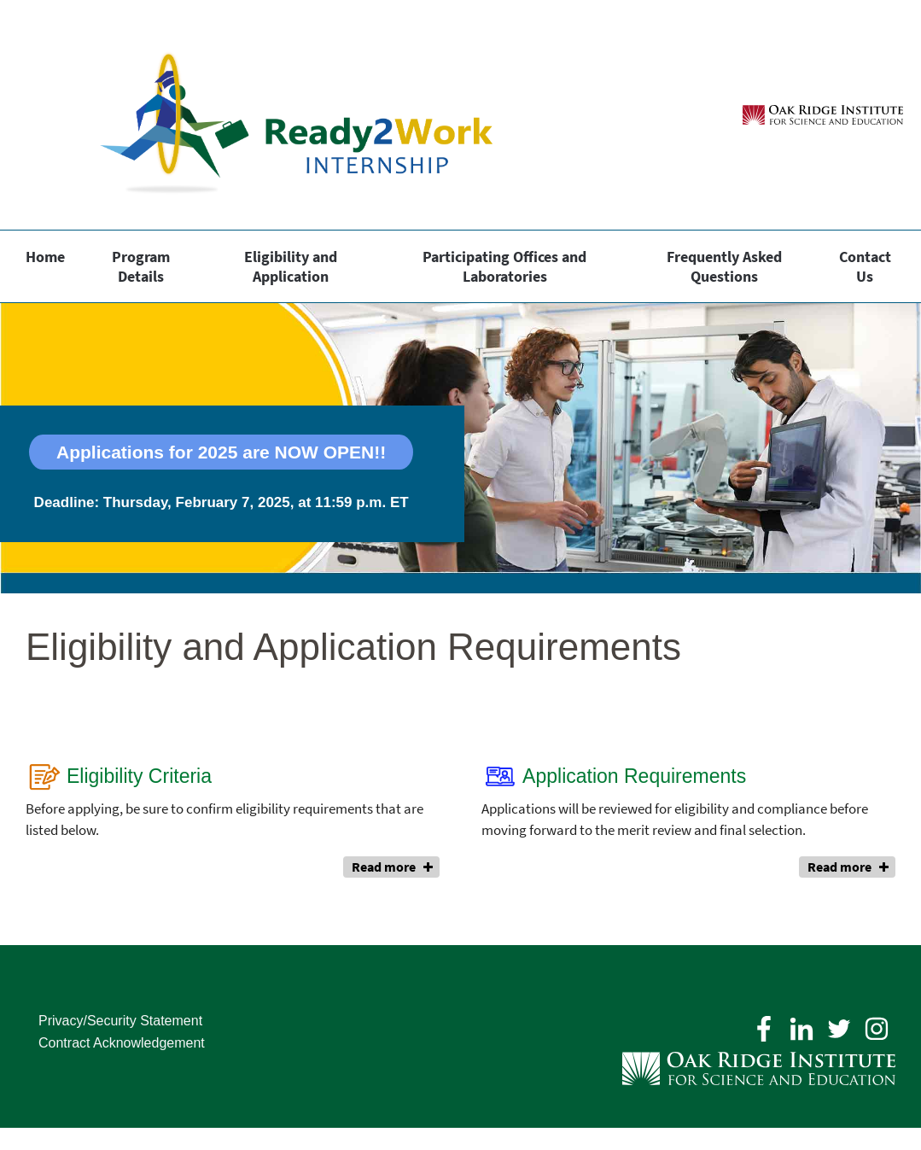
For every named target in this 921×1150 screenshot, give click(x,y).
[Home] (269, 115)
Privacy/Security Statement (120, 1020)
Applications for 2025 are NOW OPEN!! (221, 452)
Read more (384, 866)
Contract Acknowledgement (121, 1043)
